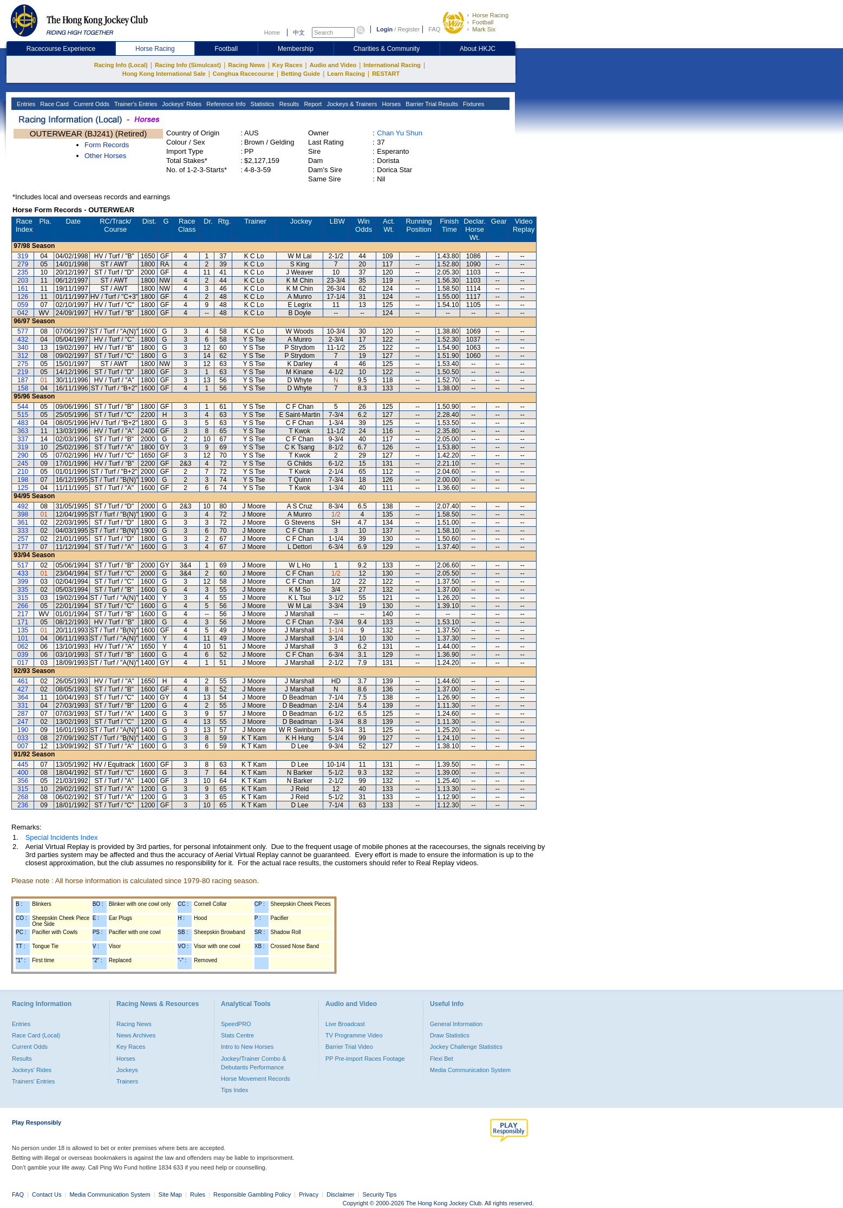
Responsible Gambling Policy (252, 1194)
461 (22, 681)
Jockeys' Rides (180, 104)
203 (22, 280)
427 (22, 689)
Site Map (170, 1194)
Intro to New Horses (247, 1046)
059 (22, 305)
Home (272, 32)
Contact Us (46, 1194)
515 (22, 415)
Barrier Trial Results (431, 104)
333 (22, 530)
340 (22, 347)
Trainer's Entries (135, 104)
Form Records (106, 145)
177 (22, 547)
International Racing (392, 65)
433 (22, 573)
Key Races (287, 65)
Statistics (262, 104)
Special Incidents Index (61, 837)
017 (22, 663)
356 (22, 781)
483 (22, 423)
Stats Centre (237, 1035)
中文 (299, 32)
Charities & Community (387, 49)
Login (384, 29)
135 (22, 630)
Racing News (246, 65)
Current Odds (90, 104)
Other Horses (105, 156)
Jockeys (127, 1070)
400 (22, 772)
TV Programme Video (354, 1035)
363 (22, 431)
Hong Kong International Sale (164, 73)
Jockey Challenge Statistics (466, 1046)
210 (22, 471)
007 (22, 746)
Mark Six (483, 29)
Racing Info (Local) (121, 65)
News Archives (135, 1035)
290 (22, 455)
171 (22, 622)
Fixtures (472, 104)
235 (22, 272)
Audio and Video (333, 65)
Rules (198, 1194)
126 (22, 297)
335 (22, 589)
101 (22, 638)
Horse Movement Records (255, 1078)
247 (22, 722)
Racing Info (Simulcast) (188, 65)
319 (22, 256)
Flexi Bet (441, 1058)
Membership (295, 49)
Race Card (53, 104)
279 (22, 264)
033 (22, 738)
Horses (390, 104)
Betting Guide (300, 73)
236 (22, 805)
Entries (25, 104)
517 (22, 565)
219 (22, 372)
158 (22, 388)
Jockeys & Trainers (351, 104)
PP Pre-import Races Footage (365, 1058)
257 (22, 539)
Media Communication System (470, 1070)
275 (22, 364)
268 (22, 797)
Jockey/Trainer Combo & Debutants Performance (253, 1062)
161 (22, 288)
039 (22, 654)
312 (22, 356)
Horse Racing (490, 15)
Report (312, 104)
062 (22, 646)
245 (22, 463)
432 (22, 339)
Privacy (308, 1194)
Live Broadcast (345, 1024)
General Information (456, 1024)
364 (22, 697)
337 (22, 439)
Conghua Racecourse (243, 73)
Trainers (127, 1081)
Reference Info (225, 104)
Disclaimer (340, 1194)
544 (22, 406)
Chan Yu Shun (399, 133)
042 (22, 313)
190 (22, 730)
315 (22, 598)
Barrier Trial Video (349, 1046)
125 (22, 488)
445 (22, 764)
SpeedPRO (236, 1024)
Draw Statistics (449, 1035)
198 (22, 480)
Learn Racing (346, 73)
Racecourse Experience (61, 49)
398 (22, 514)
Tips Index (234, 1090)
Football (482, 22)
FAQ (434, 29)
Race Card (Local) (36, 1035)
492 (22, 506)
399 (22, 581)
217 (22, 614)
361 (22, 522)
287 (22, 713)
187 (22, 380)
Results (288, 104)
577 (22, 331)
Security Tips (380, 1194)
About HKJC (477, 49)
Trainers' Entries (33, 1081)
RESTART (386, 73)
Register (408, 29)
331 (22, 705)
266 (22, 606)
